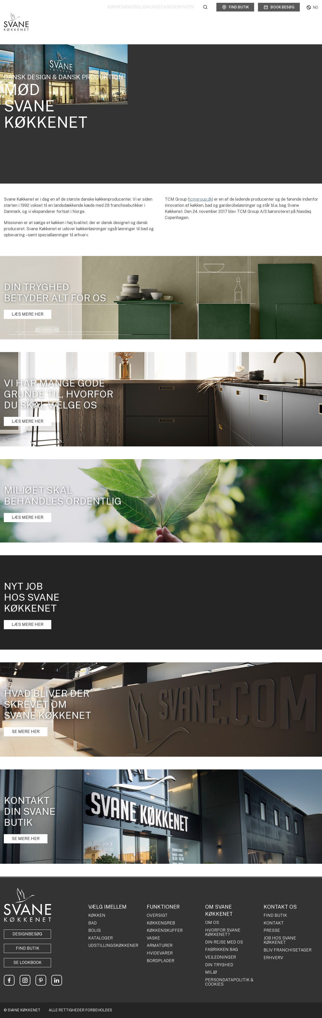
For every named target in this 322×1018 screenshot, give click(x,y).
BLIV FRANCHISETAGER (288, 950)
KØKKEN (96, 915)
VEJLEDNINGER (220, 957)
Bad (105, 12)
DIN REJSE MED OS (224, 942)
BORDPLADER (160, 961)
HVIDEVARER (160, 953)
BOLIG (94, 930)
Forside (8, 29)
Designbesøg (27, 934)
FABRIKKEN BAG (221, 949)
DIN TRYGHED (219, 965)
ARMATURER (159, 945)
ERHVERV (273, 958)
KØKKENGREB (161, 923)
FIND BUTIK (275, 915)
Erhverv (184, 12)
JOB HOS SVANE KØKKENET (280, 940)
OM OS (212, 922)
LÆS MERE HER (27, 314)
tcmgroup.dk (200, 199)
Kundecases (153, 12)
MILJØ (211, 972)
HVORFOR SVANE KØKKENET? (222, 932)
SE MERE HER (26, 731)
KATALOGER (100, 938)
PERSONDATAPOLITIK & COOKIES (229, 982)
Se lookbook (27, 962)
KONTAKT (274, 923)
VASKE (153, 938)
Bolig (124, 12)
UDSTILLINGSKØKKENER (113, 945)
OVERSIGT (157, 915)
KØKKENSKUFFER (165, 930)
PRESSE (272, 930)
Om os (25, 29)
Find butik (235, 13)
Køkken (84, 12)
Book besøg (278, 13)
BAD (92, 923)
